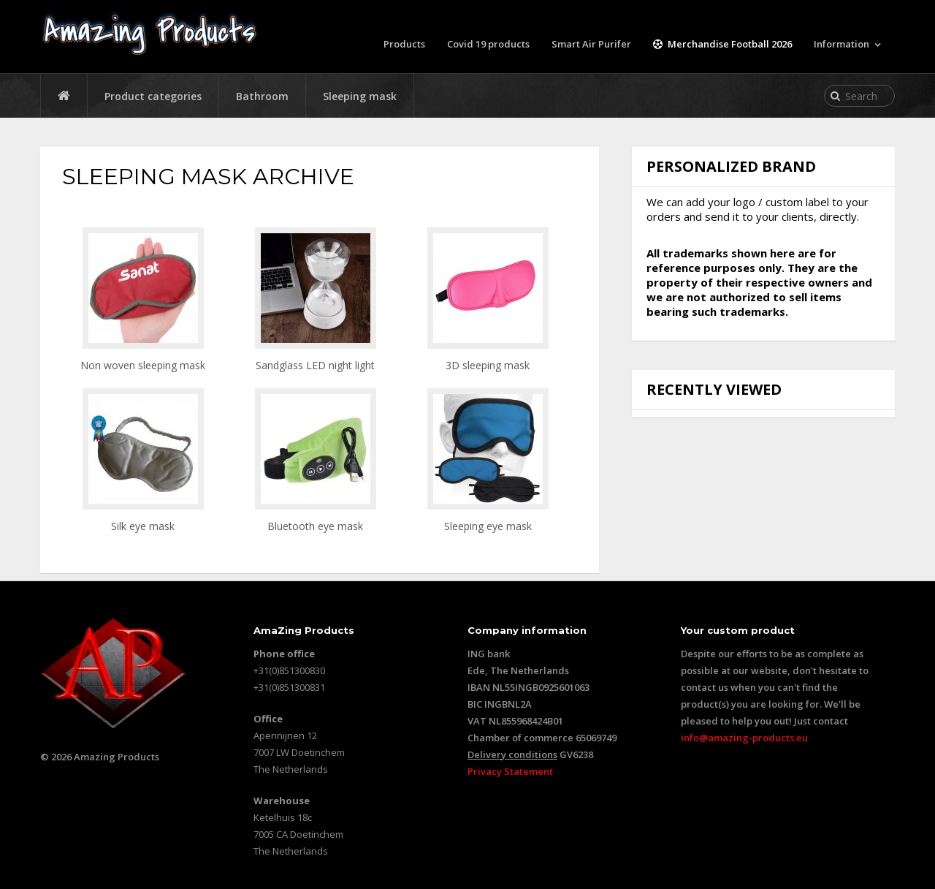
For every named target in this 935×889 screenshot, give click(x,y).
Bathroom (262, 96)
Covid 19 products (488, 43)
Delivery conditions (512, 754)
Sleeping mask (360, 96)
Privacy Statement (510, 771)
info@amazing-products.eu (744, 737)
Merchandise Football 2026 (722, 43)
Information (841, 43)
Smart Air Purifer (591, 43)
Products (404, 43)
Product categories (153, 96)
